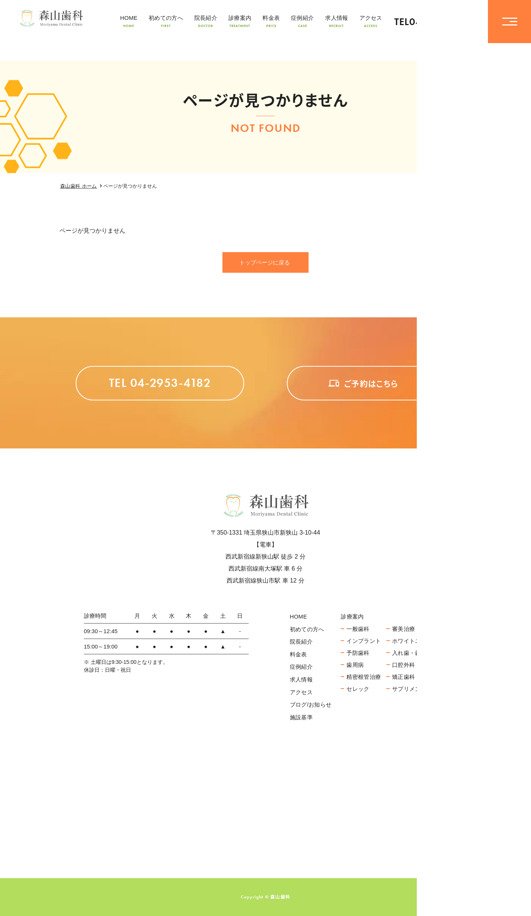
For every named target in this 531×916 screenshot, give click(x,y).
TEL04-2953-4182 (435, 21)
